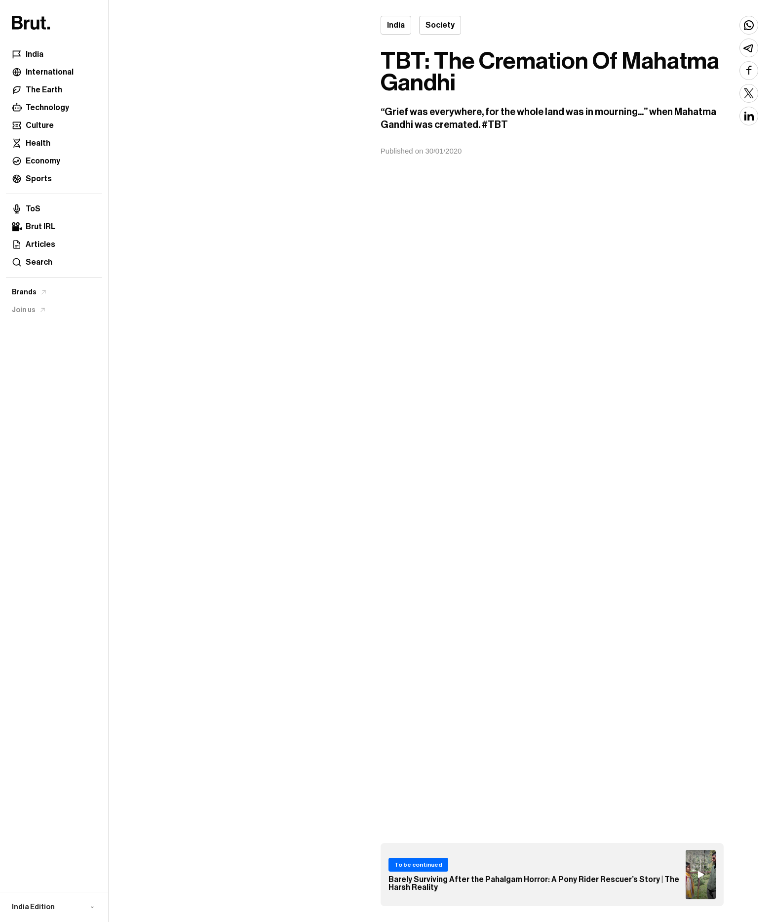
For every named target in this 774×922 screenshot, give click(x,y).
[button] (54, 907)
